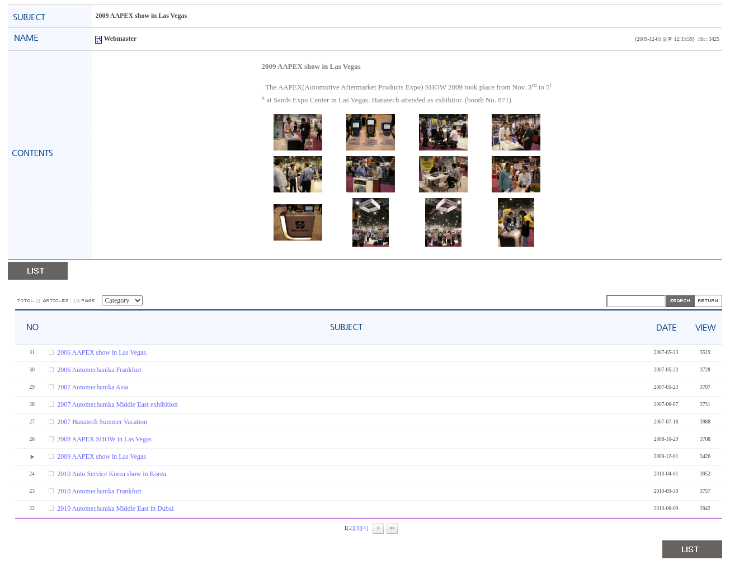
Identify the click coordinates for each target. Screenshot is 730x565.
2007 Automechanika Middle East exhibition (117, 404)
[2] (350, 528)
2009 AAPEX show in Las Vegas (101, 456)
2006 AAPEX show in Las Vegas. (102, 352)
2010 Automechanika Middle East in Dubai (115, 508)
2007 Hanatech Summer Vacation (102, 422)
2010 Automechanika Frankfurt (99, 491)
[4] (364, 528)
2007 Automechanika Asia (92, 387)
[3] (357, 528)
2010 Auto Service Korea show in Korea (111, 474)
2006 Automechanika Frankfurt (99, 370)
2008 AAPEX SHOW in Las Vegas (104, 439)
